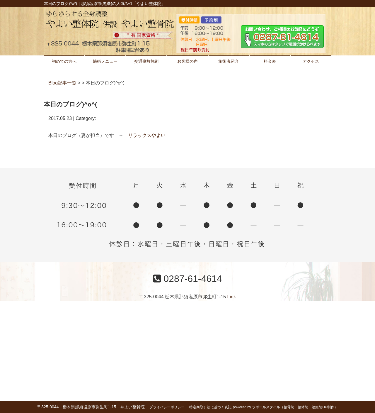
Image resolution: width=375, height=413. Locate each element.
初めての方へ (64, 61)
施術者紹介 (228, 61)
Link (231, 296)
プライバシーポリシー (167, 407)
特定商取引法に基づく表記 (210, 407)
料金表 (270, 61)
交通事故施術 (146, 61)
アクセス (311, 61)
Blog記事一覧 (62, 82)
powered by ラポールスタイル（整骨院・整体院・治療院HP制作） (285, 407)
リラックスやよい (147, 135)
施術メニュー (105, 61)
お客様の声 (187, 61)
